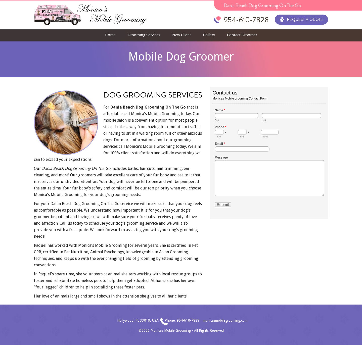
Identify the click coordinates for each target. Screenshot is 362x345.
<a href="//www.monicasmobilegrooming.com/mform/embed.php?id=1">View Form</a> (269, 152)
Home (110, 35)
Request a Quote (301, 19)
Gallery (209, 35)
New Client (181, 35)
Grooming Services (144, 35)
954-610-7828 (246, 20)
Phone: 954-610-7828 (182, 320)
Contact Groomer (242, 35)
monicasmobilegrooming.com (225, 320)
